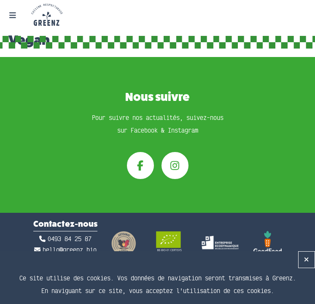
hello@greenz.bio (70, 250)
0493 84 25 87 (70, 239)
